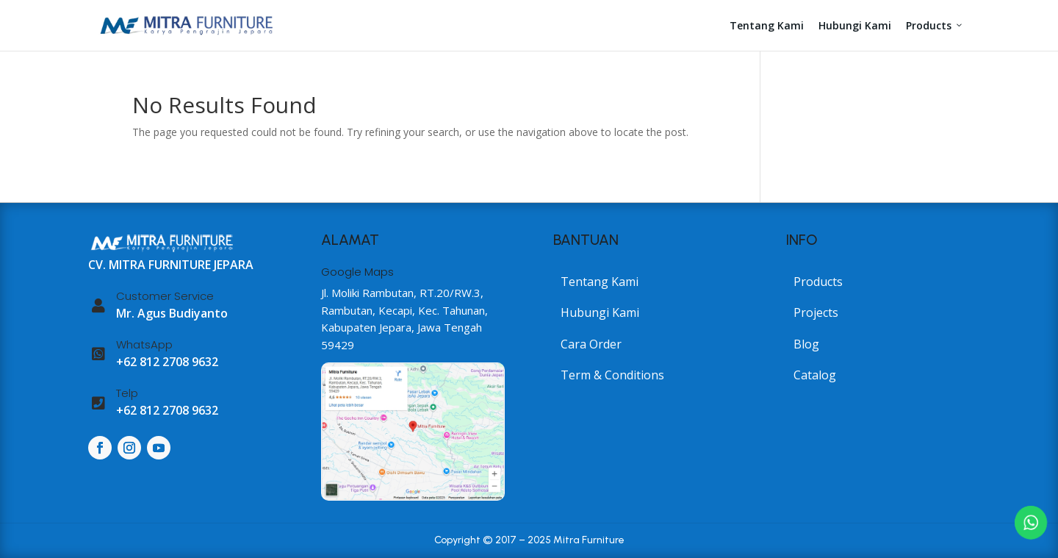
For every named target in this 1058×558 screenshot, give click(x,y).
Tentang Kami (767, 25)
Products (935, 25)
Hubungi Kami (854, 25)
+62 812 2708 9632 (167, 362)
